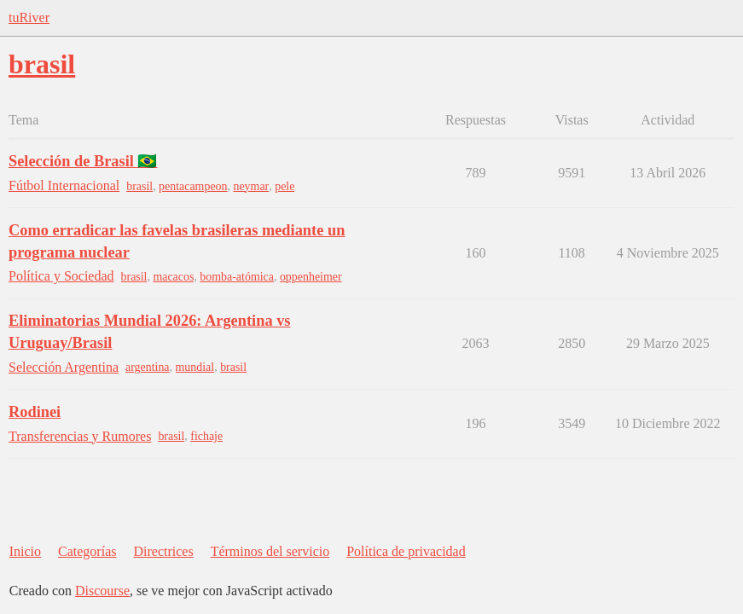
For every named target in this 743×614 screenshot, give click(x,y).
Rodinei (35, 411)
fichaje (206, 436)
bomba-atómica (237, 276)
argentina (147, 367)
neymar (251, 186)
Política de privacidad (406, 551)
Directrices (163, 551)
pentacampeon (193, 186)
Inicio (25, 551)
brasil (139, 186)
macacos (173, 276)
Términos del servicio (270, 551)
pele (284, 186)
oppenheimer (311, 276)
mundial (195, 367)
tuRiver (29, 17)
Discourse (102, 590)
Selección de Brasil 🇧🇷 (83, 161)
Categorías (87, 551)
